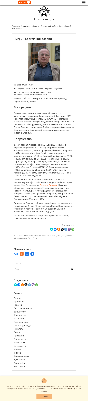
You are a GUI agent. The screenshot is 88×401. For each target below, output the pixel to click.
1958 (30, 85)
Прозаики (19, 335)
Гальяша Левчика (48, 185)
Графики (18, 304)
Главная (15, 26)
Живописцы (20, 315)
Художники (19, 359)
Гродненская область (30, 26)
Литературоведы (22, 325)
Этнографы (19, 363)
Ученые (17, 349)
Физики (17, 352)
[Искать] (72, 269)
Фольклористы (21, 356)
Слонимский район (49, 26)
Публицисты (20, 339)
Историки (19, 318)
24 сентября (22, 85)
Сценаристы (20, 346)
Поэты (17, 332)
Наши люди (44, 19)
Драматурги (20, 311)
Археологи (19, 301)
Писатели (18, 328)
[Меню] (83, 2)
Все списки (19, 366)
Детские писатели (23, 308)
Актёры (17, 298)
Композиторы (21, 322)
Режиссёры (19, 342)
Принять (44, 396)
